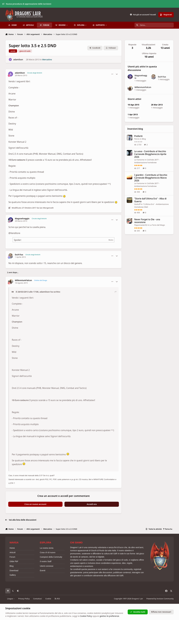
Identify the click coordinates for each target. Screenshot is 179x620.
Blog (144, 139)
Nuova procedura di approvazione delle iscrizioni (26, 4)
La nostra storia (46, 548)
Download (14, 570)
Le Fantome (139, 160)
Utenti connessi (46, 566)
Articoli (12, 552)
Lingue (11, 598)
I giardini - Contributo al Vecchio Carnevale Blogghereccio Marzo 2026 (150, 178)
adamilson (18, 59)
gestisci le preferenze (109, 616)
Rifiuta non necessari (161, 611)
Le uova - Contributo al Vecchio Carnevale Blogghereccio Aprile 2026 (150, 154)
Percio (136, 139)
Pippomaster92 (140, 225)
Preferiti (138, 136)
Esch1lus (19, 254)
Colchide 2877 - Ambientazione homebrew (147, 161)
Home (12, 548)
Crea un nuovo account (35, 504)
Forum (12, 557)
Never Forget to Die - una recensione (147, 221)
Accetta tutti (137, 611)
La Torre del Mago (157, 225)
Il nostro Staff (45, 561)
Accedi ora (92, 504)
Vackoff (137, 204)
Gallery (13, 575)
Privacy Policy (24, 598)
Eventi (42, 570)
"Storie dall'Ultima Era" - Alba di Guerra (150, 200)
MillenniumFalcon (23, 280)
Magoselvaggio (22, 218)
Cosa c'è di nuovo (47, 552)
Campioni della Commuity (51, 557)
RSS (57, 598)
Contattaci (37, 598)
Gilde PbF (14, 561)
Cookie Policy (86, 616)
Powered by (160, 598)
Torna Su (167, 529)
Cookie (48, 598)
